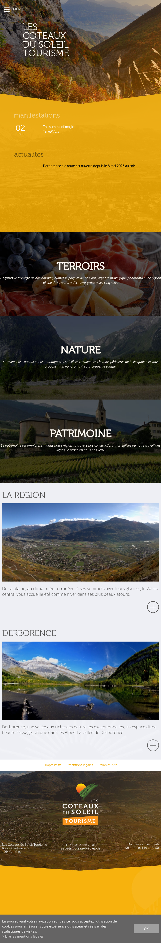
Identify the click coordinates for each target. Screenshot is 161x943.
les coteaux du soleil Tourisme (46, 40)
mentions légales (81, 765)
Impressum (53, 765)
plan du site (108, 765)
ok (146, 928)
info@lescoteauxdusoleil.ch (80, 848)
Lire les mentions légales (24, 936)
